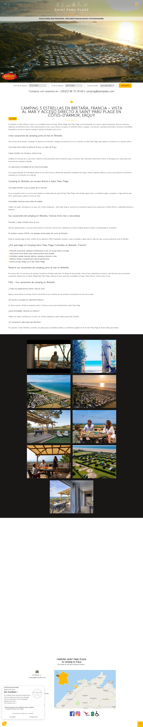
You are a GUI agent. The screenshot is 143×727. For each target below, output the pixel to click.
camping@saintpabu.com (100, 91)
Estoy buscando (92, 85)
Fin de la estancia (57, 85)
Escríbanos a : (37, 674)
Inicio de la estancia (20, 85)
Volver (13, 118)
